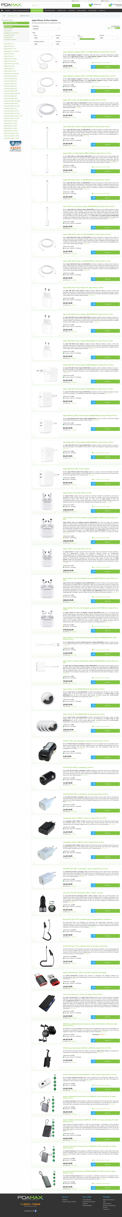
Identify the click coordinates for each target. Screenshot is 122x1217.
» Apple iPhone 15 (8, 68)
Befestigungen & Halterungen (11, 33)
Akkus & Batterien (8, 28)
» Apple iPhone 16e (8, 66)
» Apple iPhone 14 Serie (10, 121)
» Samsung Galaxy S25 (10, 96)
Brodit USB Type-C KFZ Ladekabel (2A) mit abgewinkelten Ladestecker (87, 919)
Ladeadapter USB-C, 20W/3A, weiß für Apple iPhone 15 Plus (83, 842)
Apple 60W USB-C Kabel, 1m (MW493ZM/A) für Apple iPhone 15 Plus (86, 180)
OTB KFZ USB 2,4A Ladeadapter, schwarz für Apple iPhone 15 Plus (86, 741)
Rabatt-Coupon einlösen (69, 1201)
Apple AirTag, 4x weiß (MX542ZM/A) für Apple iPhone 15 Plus (84, 714)
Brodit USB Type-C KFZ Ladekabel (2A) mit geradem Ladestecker (85, 946)
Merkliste (64, 1199)
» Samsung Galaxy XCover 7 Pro (12, 116)
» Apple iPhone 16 (8, 56)
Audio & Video (7, 30)
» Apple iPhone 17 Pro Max (11, 51)
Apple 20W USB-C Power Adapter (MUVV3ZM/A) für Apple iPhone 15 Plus (88, 314)
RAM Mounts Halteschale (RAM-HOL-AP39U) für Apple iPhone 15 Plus (87, 1048)
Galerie (111, 28)
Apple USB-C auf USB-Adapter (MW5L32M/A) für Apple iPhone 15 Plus (87, 153)
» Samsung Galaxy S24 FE (11, 111)
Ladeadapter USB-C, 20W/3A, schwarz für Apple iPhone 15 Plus (84, 818)
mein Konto (75, 1)
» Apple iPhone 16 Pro (9, 61)
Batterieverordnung (108, 1199)
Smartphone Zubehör (37, 10)
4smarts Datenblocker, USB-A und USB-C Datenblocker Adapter (85, 972)
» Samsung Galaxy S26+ (10, 91)
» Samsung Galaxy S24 (10, 108)
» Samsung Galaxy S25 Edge (11, 101)
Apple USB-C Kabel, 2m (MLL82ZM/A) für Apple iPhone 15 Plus (84, 100)
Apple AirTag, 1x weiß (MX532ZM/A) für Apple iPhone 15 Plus (84, 689)
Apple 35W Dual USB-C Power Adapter (76, 469)
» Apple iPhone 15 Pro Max (11, 73)
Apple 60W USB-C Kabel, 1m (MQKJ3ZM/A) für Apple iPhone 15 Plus (86, 126)
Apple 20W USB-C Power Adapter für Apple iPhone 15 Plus (83, 287)
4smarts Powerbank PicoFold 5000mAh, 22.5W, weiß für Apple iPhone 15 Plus (89, 1074)
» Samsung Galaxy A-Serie (11, 133)
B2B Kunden (105, 1)
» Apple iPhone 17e (8, 46)
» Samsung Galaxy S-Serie (11, 135)
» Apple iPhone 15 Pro (9, 71)
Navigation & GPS (61, 10)
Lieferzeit (85, 1203)
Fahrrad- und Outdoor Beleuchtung (21, 10)
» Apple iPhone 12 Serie (10, 126)
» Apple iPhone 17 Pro (9, 48)
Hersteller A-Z (102, 10)
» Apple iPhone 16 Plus (10, 58)
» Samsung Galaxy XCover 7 (11, 118)
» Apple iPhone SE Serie (10, 130)
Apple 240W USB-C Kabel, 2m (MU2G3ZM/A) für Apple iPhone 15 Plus (87, 261)
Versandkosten (73, 67)
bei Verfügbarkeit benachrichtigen (101, 62)
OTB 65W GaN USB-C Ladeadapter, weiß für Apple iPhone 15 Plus (85, 869)
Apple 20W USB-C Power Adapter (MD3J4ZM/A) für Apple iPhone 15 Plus (88, 341)
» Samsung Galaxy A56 (10, 76)
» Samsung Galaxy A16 (10, 86)
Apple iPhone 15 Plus (24, 15)
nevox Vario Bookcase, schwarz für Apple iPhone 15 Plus (82, 994)
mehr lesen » (96, 58)
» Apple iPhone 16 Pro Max (11, 63)
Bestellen (107, 66)
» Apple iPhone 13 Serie (10, 123)
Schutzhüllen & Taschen (10, 39)
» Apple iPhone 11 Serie (10, 128)
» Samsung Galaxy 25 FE (10, 103)
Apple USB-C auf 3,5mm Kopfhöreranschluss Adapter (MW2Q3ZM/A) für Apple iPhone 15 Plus (90, 638)
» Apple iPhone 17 (8, 43)
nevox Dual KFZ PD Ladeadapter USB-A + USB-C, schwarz (83, 893)
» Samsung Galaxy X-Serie (11, 138)
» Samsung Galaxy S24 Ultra (11, 113)
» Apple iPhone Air (8, 53)
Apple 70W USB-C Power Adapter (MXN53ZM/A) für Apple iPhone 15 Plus (88, 389)
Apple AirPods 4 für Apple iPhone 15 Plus (77, 493)
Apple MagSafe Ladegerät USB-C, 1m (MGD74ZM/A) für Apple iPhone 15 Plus (89, 52)
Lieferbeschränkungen (89, 1201)
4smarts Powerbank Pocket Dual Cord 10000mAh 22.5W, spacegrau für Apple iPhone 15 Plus (89, 1097)
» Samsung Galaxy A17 (10, 83)
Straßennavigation (82, 10)
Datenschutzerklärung (109, 1205)
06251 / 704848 (31, 1204)
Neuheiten (8, 10)
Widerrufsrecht (107, 1203)
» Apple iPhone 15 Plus (10, 23)
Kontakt (105, 1207)
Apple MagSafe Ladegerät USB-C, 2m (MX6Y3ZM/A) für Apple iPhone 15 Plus (89, 76)
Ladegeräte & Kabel (9, 35)
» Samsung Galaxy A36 (10, 78)
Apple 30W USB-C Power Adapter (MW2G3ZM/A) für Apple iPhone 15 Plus (88, 365)
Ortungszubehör (8, 37)
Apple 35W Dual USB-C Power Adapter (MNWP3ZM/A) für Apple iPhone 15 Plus (90, 415)
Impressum (106, 1209)
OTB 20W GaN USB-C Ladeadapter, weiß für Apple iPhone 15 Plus (85, 794)
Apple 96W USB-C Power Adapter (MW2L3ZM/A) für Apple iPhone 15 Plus (88, 442)
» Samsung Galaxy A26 (10, 81)
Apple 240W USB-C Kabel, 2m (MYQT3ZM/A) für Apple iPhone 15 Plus (87, 234)
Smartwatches (71, 10)
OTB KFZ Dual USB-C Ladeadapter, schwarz (78, 767)
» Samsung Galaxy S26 (10, 88)
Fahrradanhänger (92, 10)
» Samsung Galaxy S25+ (10, 98)
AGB (104, 1201)
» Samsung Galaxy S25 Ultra (11, 106)
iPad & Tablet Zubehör (50, 10)
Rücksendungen (87, 1205)
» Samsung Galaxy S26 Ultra (11, 93)
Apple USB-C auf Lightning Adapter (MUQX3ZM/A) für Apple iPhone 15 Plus (89, 206)
